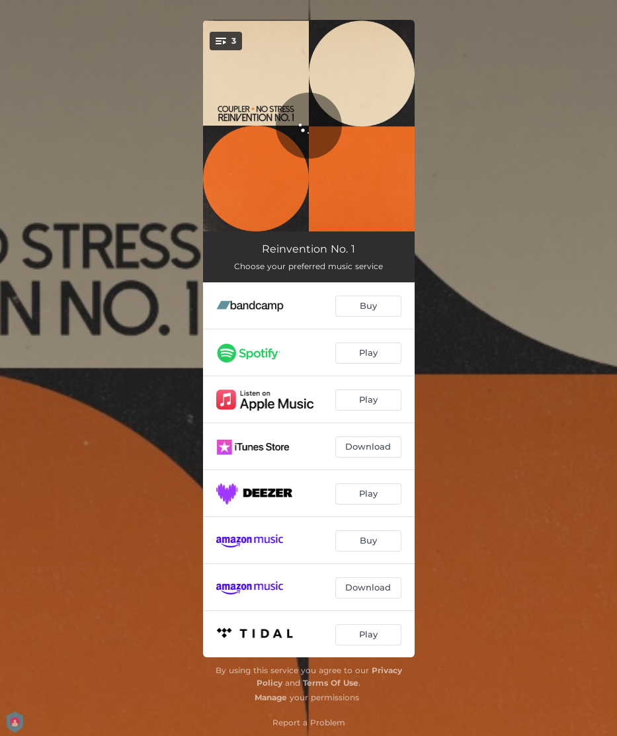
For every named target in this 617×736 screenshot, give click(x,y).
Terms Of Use (330, 683)
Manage (271, 697)
